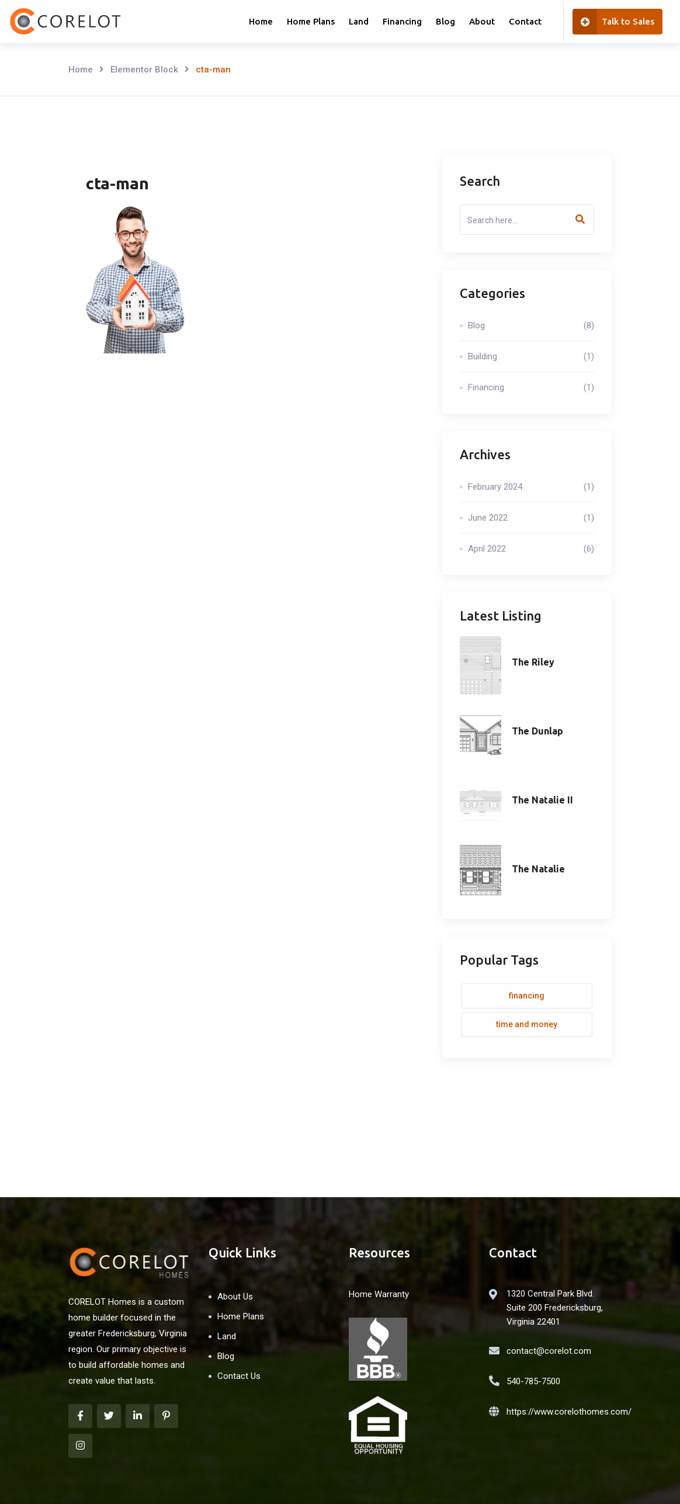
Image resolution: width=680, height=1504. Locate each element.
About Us (235, 1296)
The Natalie (538, 869)
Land (359, 21)
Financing (402, 21)
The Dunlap (537, 731)
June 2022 (531, 517)
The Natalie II (542, 800)
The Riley (533, 662)
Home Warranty (379, 1294)
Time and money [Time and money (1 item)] (526, 1024)
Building (531, 356)
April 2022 (531, 548)
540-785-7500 (533, 1381)
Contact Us (239, 1376)
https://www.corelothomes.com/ (569, 1411)
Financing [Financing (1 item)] (526, 995)
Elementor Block (144, 69)
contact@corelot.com (548, 1351)
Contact (525, 21)
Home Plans (311, 21)
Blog (445, 21)
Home (261, 21)
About (482, 21)
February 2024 (531, 486)
